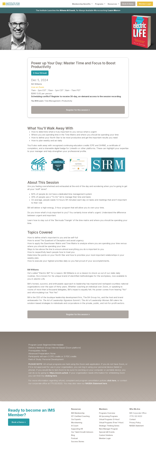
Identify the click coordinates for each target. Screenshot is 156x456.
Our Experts (76, 419)
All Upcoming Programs (108, 416)
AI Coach (74, 426)
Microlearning (76, 422)
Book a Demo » (19, 422)
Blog (73, 435)
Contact (132, 419)
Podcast (74, 438)
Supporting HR (77, 429)
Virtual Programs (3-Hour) (109, 419)
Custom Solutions (106, 435)
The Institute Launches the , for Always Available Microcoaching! (78, 10)
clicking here (51, 376)
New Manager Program (108, 429)
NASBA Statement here (96, 383)
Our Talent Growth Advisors (82, 432)
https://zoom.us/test (59, 373)
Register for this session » (78, 110)
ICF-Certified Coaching (80, 416)
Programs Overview (107, 413)
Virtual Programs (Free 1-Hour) (111, 422)
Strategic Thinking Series (109, 426)
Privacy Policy (135, 422)
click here (111, 380)
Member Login (145, 4)
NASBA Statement (136, 426)
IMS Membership (78, 413)
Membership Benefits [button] (81, 4)
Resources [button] (112, 4)
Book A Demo (128, 4)
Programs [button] (99, 4)
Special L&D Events (107, 432)
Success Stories (77, 441)
